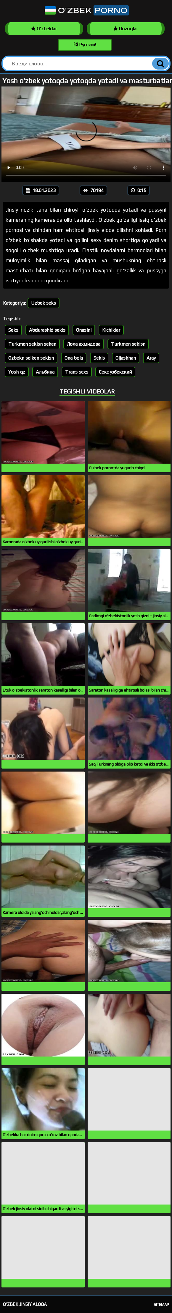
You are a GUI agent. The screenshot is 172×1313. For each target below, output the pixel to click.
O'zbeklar (44, 29)
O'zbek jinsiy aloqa (25, 1304)
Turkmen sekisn (128, 344)
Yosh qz (16, 372)
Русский (85, 45)
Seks (13, 330)
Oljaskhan (125, 358)
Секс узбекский (115, 372)
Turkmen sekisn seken (32, 344)
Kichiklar (111, 330)
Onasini (83, 330)
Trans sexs (76, 372)
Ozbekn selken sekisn (31, 358)
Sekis (99, 358)
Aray (151, 358)
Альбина (45, 372)
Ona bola (74, 358)
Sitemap (161, 1304)
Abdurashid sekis (47, 330)
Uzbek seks (43, 303)
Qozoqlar (125, 29)
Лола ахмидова (83, 344)
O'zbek (86, 10)
